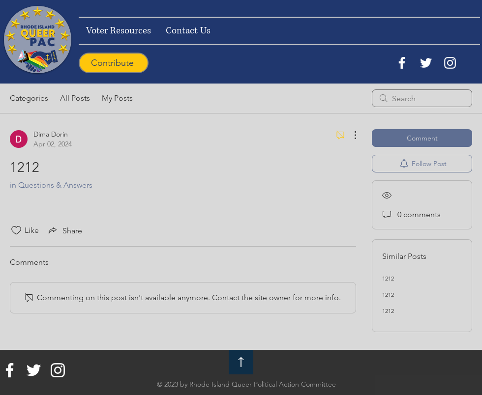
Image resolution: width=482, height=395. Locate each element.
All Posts (75, 98)
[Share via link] (64, 230)
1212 (388, 278)
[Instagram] (450, 63)
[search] (422, 98)
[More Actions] (350, 135)
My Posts (117, 98)
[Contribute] (114, 63)
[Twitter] (426, 63)
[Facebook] (402, 63)
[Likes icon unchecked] (16, 230)
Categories (29, 98)
